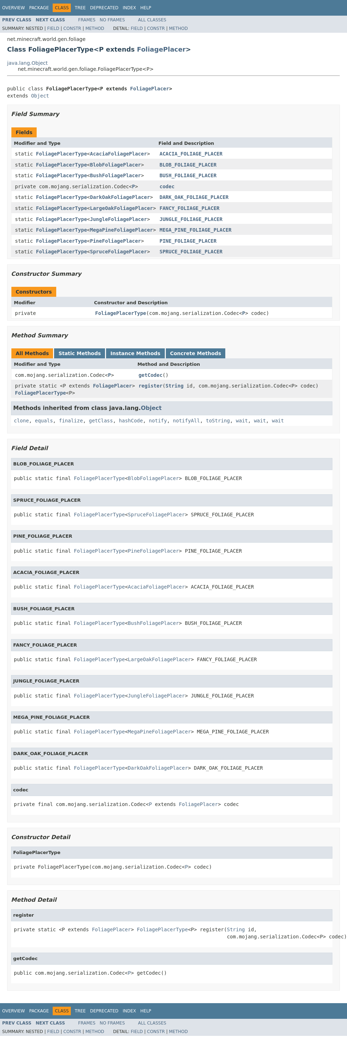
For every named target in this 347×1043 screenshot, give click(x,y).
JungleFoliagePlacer (118, 219)
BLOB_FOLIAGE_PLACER (187, 165)
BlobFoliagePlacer (115, 165)
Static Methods (79, 353)
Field (53, 28)
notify (158, 420)
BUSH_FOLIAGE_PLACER (187, 175)
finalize (71, 420)
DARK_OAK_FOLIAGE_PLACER (193, 197)
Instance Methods (135, 353)
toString (218, 420)
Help (145, 7)
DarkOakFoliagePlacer (120, 197)
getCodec (150, 375)
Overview (13, 7)
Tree (80, 7)
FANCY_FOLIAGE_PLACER (189, 208)
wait (242, 420)
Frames (87, 19)
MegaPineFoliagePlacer (121, 230)
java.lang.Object (27, 63)
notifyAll (186, 420)
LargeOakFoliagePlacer (121, 208)
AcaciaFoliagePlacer (118, 154)
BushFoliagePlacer (115, 175)
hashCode (131, 420)
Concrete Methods (195, 353)
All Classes (152, 19)
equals (44, 420)
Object (40, 96)
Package (39, 7)
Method (94, 28)
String (174, 386)
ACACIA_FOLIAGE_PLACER (190, 154)
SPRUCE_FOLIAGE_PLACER (190, 251)
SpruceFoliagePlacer (118, 251)
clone (21, 420)
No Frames (112, 19)
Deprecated (104, 7)
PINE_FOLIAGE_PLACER (187, 241)
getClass (101, 420)
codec (166, 186)
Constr (72, 28)
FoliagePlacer (161, 49)
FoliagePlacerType (61, 154)
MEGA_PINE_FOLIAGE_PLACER (195, 230)
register (150, 386)
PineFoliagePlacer (115, 241)
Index (129, 7)
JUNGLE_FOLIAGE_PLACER (190, 219)
